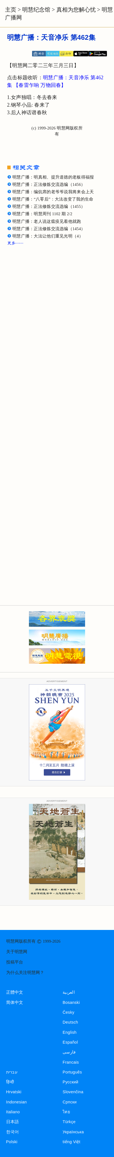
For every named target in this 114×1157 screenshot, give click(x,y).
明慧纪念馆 (36, 9)
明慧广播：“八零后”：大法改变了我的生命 (53, 199)
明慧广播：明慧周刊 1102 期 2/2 (42, 214)
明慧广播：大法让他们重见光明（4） (47, 236)
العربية (69, 992)
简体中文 (14, 1002)
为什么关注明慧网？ (25, 972)
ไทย (66, 1112)
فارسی (69, 1052)
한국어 (12, 1132)
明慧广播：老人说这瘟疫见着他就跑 (46, 221)
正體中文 (14, 992)
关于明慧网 (16, 951)
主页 (10, 9)
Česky (68, 1012)
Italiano (13, 1112)
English (70, 1032)
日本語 (12, 1121)
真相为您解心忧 (76, 9)
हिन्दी (10, 1082)
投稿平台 (14, 962)
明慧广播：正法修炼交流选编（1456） (48, 184)
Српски (70, 1102)
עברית (11, 1072)
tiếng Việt (71, 1142)
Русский (70, 1082)
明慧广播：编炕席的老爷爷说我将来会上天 (53, 192)
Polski (11, 1142)
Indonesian (16, 1102)
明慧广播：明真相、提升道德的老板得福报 (53, 177)
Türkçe (69, 1121)
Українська (73, 1132)
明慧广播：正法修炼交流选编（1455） (48, 206)
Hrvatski (14, 1092)
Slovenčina (73, 1092)
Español (70, 1042)
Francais (71, 1062)
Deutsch (70, 1022)
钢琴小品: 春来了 (30, 105)
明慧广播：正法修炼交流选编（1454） (48, 228)
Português (72, 1072)
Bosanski (71, 1002)
